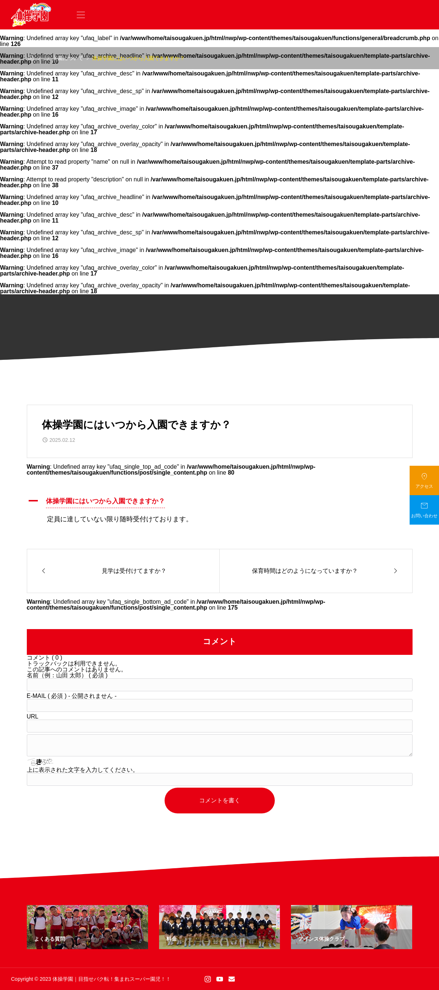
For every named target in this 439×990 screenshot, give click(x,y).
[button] (220, 502)
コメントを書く (219, 800)
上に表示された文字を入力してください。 (82, 770)
